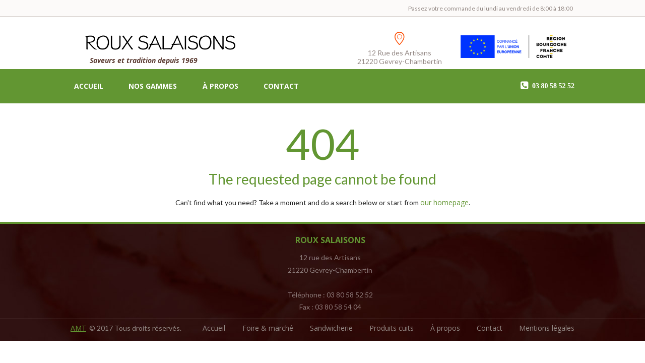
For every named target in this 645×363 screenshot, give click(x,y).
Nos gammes (152, 86)
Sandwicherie (331, 328)
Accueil (88, 86)
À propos (220, 86)
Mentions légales (546, 328)
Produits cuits (391, 328)
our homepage (444, 202)
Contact (281, 86)
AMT (78, 328)
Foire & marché (267, 328)
